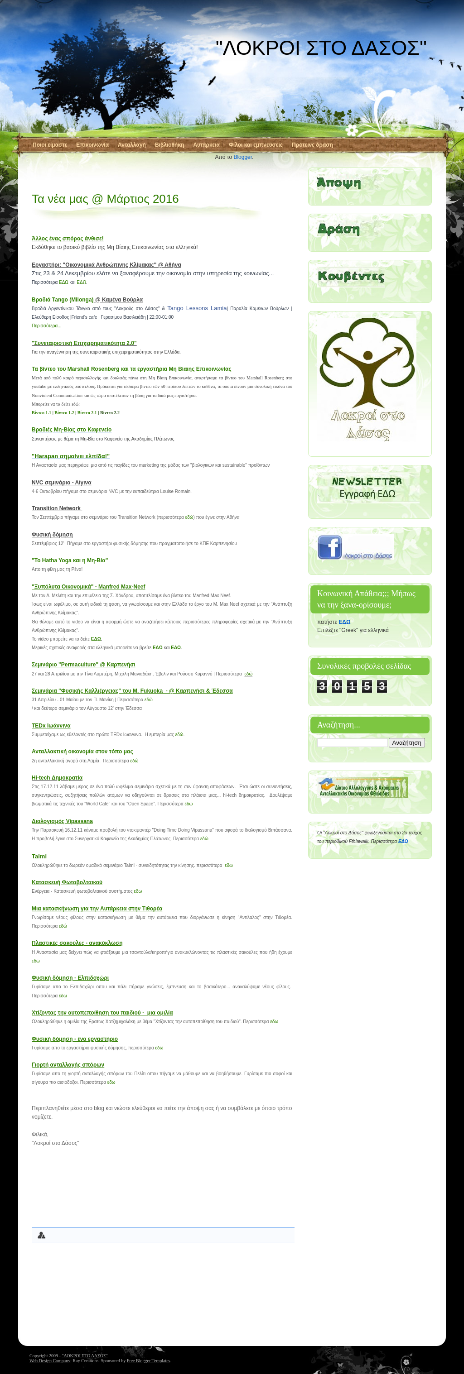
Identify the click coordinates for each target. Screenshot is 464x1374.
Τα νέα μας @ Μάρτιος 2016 (105, 199)
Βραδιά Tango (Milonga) (63, 300)
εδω (189, 803)
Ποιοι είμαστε (50, 145)
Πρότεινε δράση (312, 145)
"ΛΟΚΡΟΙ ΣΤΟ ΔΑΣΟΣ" (321, 47)
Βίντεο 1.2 (64, 412)
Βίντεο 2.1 (87, 412)
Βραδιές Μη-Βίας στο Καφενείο (71, 429)
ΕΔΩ (63, 282)
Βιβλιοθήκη (169, 145)
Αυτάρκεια (206, 145)
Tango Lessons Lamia (197, 308)
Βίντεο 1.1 (41, 412)
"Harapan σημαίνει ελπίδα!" (71, 456)
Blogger (242, 157)
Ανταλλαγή (132, 145)
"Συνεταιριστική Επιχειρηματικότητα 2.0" (84, 343)
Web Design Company (49, 1360)
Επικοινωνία (92, 145)
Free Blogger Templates (148, 1360)
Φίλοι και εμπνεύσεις (256, 145)
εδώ (189, 517)
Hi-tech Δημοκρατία (57, 778)
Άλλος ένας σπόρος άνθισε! (68, 238)
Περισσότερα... (47, 325)
